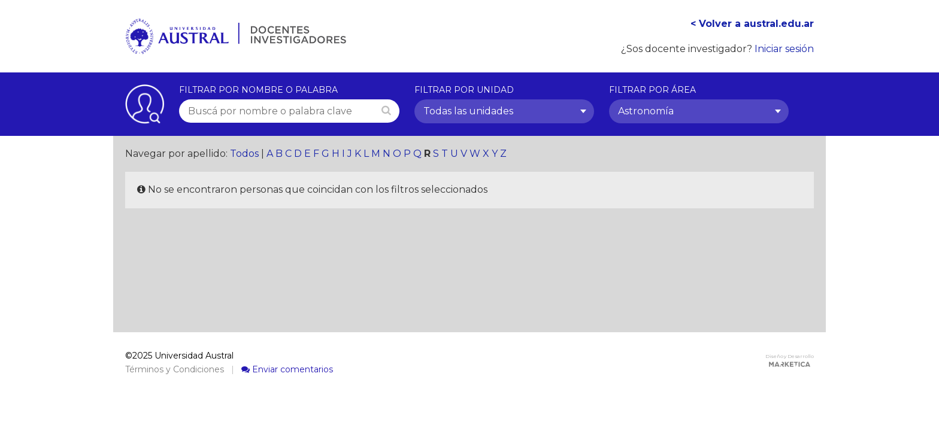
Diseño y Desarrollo (789, 360)
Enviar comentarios (287, 369)
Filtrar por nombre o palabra (258, 89)
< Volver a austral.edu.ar (752, 23)
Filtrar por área (652, 89)
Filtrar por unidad (464, 89)
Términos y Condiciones (174, 369)
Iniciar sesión (784, 48)
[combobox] (504, 111)
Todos (244, 153)
